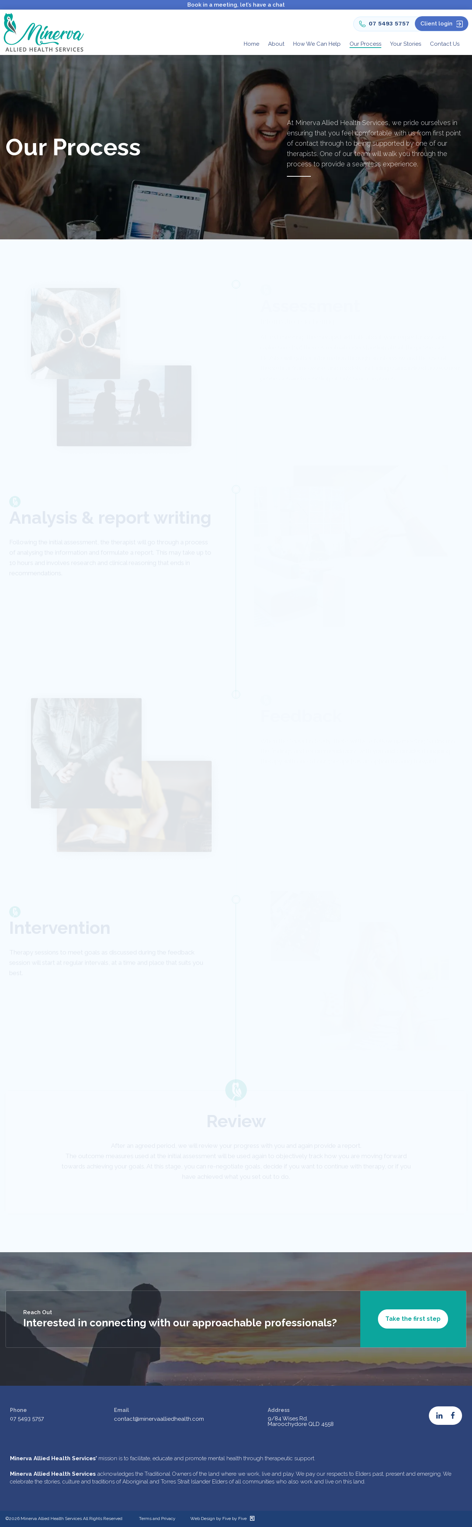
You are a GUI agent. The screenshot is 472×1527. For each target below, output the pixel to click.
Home (251, 44)
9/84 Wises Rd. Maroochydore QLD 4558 (301, 1421)
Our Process (365, 44)
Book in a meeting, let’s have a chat (236, 4)
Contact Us (444, 44)
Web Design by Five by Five (222, 1518)
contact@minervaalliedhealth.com (159, 1419)
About (276, 44)
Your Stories (405, 44)
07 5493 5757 (384, 23)
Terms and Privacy (157, 1518)
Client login (436, 23)
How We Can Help (317, 44)
